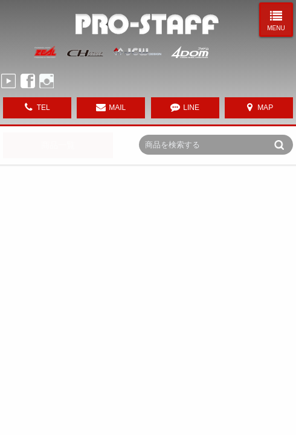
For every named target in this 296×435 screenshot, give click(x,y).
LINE (191, 107)
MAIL (117, 107)
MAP (265, 107)
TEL (43, 107)
